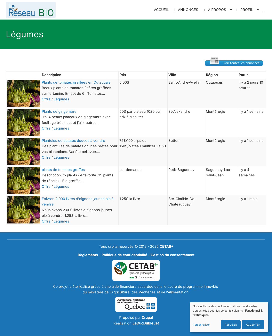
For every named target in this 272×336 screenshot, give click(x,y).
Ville (172, 75)
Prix (122, 75)
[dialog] (229, 317)
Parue (244, 75)
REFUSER (231, 324)
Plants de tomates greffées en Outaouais (76, 82)
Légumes (61, 99)
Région (212, 75)
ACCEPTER (253, 324)
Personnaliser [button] (201, 324)
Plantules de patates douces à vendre (73, 141)
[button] (218, 9)
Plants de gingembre (59, 111)
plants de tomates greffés (63, 170)
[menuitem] (160, 9)
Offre (46, 99)
